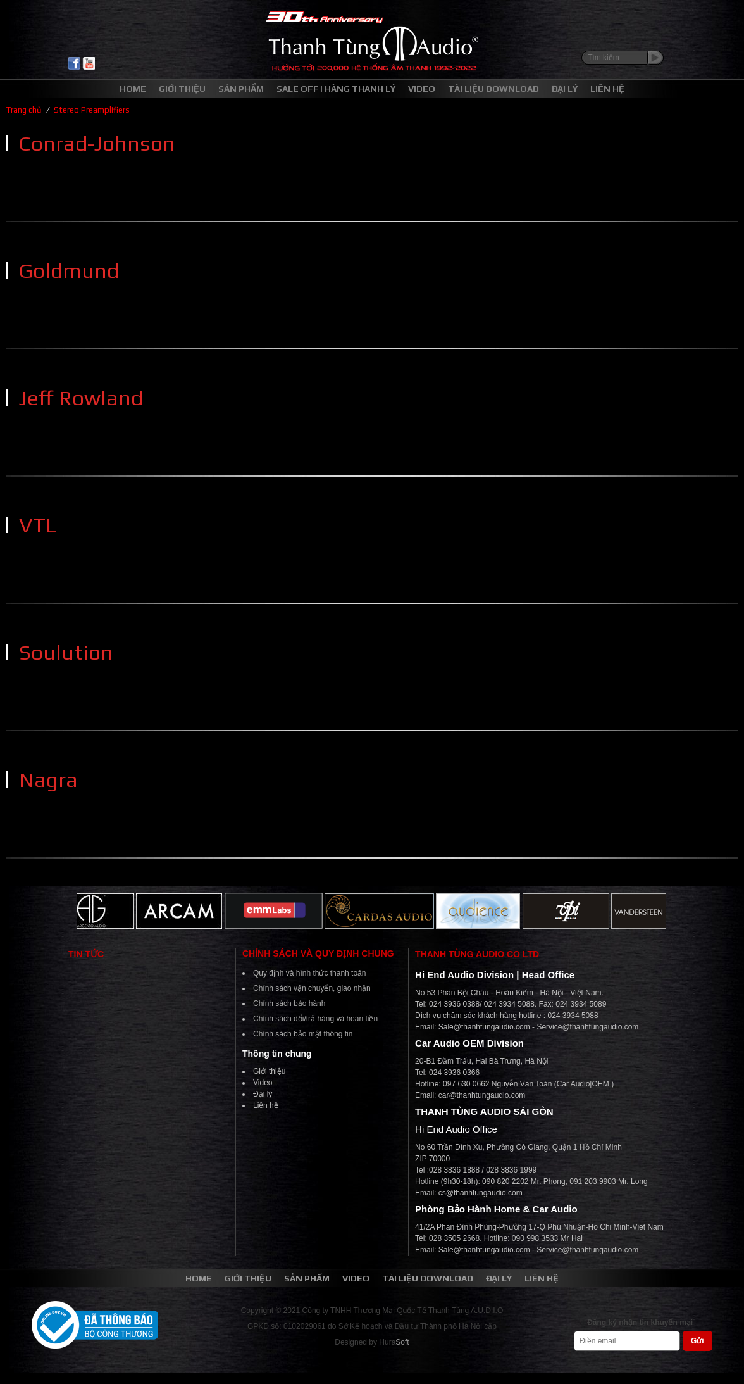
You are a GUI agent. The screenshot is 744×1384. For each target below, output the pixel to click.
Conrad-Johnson (97, 143)
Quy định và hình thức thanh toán (309, 973)
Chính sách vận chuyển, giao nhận (312, 988)
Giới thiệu (269, 1071)
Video (262, 1082)
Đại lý (262, 1094)
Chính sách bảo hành (289, 1003)
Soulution (66, 652)
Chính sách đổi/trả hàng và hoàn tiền (315, 1018)
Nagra (48, 779)
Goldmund (69, 270)
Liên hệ (265, 1105)
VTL (37, 525)
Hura (394, 1342)
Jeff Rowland (81, 397)
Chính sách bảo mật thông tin (302, 1033)
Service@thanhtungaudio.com (587, 1026)
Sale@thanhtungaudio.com (484, 1026)
